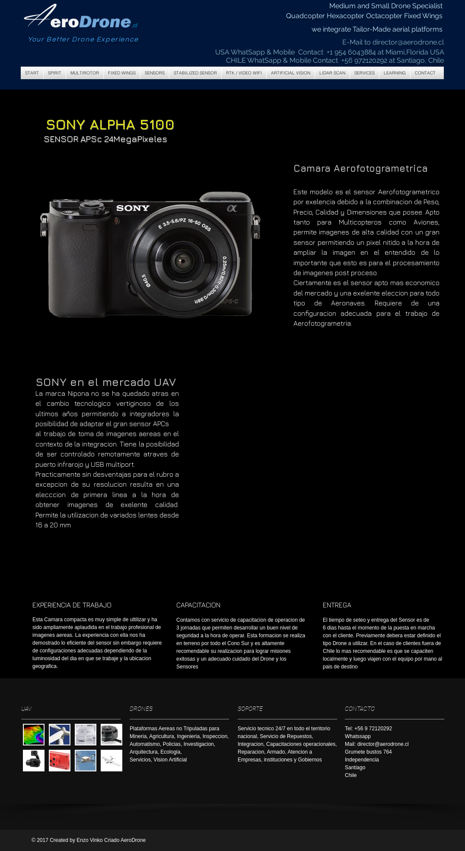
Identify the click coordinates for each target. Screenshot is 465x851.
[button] (84, 73)
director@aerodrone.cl (408, 42)
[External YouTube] (326, 448)
